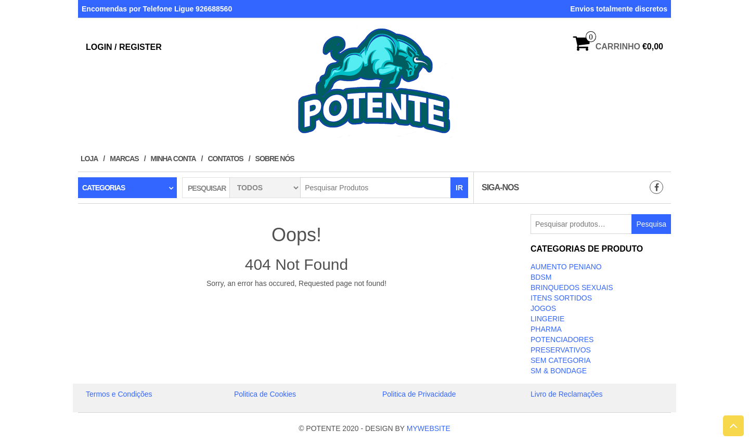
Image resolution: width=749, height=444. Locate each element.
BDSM (541, 277)
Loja (89, 158)
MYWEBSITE (428, 428)
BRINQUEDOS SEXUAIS (572, 287)
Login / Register (124, 47)
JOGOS (543, 308)
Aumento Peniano (566, 267)
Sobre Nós (274, 158)
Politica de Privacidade (419, 394)
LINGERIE (547, 319)
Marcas (124, 158)
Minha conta (173, 158)
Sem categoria (561, 360)
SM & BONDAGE (559, 371)
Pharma (546, 329)
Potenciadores (562, 339)
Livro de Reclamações (567, 394)
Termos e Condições (119, 394)
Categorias (103, 188)
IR (459, 188)
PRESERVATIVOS (561, 350)
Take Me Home (296, 302)
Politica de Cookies (265, 394)
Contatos (225, 158)
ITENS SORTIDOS (561, 298)
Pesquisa (651, 224)
